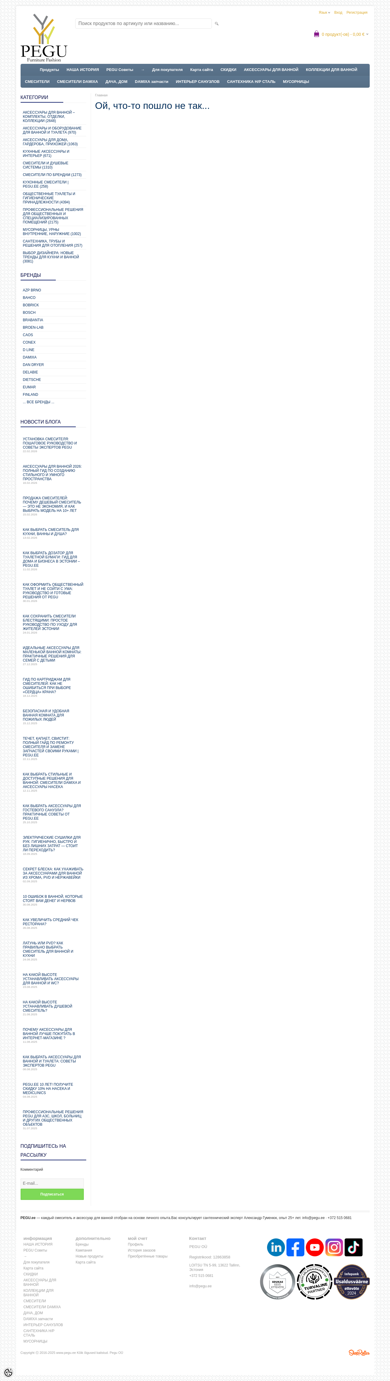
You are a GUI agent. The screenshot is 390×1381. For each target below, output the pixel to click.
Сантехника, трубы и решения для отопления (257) (53, 243)
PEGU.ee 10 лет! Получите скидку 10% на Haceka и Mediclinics (53, 1090)
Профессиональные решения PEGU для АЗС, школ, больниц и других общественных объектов (53, 1120)
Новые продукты (89, 1256)
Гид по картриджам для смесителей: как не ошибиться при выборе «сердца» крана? (53, 687)
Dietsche (32, 380)
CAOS (28, 335)
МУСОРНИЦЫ (296, 81)
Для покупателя (167, 69)
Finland (30, 395)
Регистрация (356, 12)
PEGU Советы (120, 69)
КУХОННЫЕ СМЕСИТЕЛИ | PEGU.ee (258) (46, 184)
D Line (29, 350)
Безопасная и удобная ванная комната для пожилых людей (53, 717)
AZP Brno (32, 290)
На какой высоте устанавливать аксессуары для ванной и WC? (53, 980)
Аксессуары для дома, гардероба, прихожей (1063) (50, 142)
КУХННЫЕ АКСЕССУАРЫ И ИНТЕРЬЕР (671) (46, 153)
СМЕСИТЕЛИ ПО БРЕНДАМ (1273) (52, 175)
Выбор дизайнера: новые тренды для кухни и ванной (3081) (51, 257)
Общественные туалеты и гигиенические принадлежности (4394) (49, 198)
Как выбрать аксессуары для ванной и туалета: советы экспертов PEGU (53, 1063)
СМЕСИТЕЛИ (37, 81)
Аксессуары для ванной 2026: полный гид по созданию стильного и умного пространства (53, 474)
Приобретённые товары (148, 1256)
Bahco (29, 298)
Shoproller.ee (359, 1353)
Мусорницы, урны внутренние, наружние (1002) (52, 232)
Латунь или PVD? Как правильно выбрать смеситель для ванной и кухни (53, 951)
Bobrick (31, 305)
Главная (101, 95)
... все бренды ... (39, 402)
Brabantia (33, 320)
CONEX (29, 342)
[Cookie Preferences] (8, 1372)
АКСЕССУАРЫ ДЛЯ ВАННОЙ (271, 69)
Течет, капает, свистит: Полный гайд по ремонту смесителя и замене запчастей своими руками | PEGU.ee (53, 748)
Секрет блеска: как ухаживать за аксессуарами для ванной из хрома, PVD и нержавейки (53, 875)
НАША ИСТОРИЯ (83, 69)
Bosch (29, 313)
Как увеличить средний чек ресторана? (53, 923)
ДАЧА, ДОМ (116, 81)
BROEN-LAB (33, 327)
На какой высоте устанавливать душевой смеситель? (53, 1008)
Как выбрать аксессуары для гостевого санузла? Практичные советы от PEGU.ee (53, 814)
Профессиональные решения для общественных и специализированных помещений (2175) (53, 216)
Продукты (49, 69)
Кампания (84, 1250)
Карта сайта (201, 69)
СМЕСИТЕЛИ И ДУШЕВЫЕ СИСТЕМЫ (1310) (45, 165)
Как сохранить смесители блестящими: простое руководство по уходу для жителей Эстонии (53, 624)
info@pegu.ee (313, 1218)
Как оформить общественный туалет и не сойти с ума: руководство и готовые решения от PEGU (53, 593)
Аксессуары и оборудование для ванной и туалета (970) (52, 130)
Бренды (82, 1244)
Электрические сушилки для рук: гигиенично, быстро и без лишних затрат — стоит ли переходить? (53, 845)
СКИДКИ (228, 69)
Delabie (30, 372)
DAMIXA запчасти (151, 81)
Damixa (30, 357)
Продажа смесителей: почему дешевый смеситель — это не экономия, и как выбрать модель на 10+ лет (53, 506)
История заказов (142, 1250)
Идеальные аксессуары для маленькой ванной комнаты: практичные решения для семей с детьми (53, 656)
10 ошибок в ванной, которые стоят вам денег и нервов (53, 900)
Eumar (29, 387)
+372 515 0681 (201, 1276)
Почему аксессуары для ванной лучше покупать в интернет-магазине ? (53, 1035)
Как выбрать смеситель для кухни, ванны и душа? (53, 533)
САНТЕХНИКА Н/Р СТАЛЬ (251, 81)
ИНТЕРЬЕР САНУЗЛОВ (198, 81)
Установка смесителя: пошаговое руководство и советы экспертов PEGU (53, 445)
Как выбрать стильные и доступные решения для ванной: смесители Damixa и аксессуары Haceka (53, 782)
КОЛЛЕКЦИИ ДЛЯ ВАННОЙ (331, 69)
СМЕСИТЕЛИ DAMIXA (77, 81)
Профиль (136, 1244)
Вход (338, 12)
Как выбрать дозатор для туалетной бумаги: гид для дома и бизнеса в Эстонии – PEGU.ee (53, 561)
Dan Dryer (33, 365)
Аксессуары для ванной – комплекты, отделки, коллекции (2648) (49, 116)
